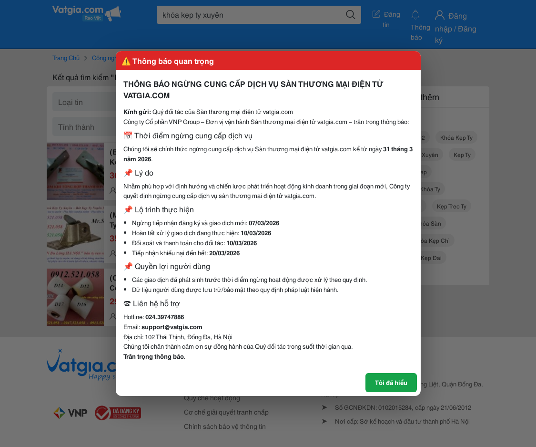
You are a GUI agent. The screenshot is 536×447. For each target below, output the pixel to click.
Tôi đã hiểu (391, 382)
